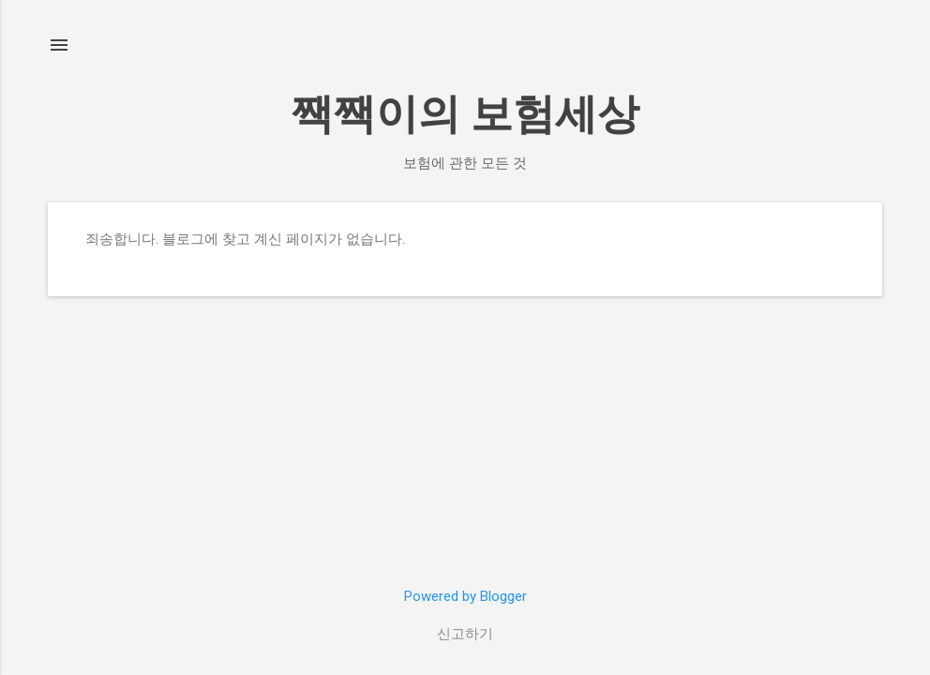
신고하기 (465, 633)
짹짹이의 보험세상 (465, 114)
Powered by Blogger (465, 596)
